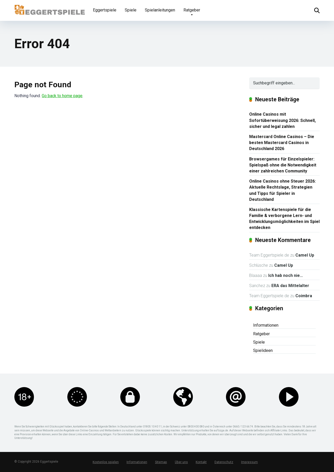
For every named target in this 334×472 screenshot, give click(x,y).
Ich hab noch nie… (285, 275)
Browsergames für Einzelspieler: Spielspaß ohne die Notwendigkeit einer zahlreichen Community (282, 165)
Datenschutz (222, 462)
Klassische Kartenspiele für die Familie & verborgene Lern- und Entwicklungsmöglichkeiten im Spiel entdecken (284, 218)
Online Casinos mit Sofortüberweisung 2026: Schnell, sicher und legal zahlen (282, 120)
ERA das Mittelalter (290, 285)
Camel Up (304, 255)
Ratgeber (191, 10)
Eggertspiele (104, 10)
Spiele (130, 10)
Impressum (248, 462)
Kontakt (200, 462)
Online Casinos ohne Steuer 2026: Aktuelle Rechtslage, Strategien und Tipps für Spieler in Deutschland (282, 190)
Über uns (180, 462)
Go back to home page (62, 95)
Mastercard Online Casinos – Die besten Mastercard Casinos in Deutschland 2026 (281, 142)
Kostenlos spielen (105, 462)
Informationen (265, 325)
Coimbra (303, 295)
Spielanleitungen (160, 10)
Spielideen (263, 350)
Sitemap (160, 462)
